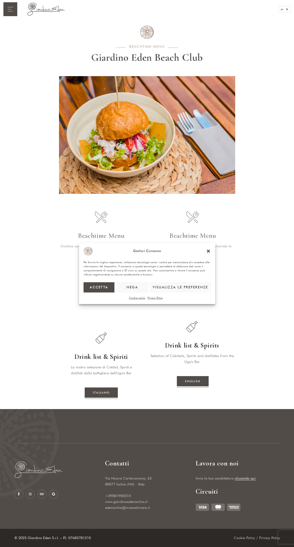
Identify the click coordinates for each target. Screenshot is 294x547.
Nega (132, 287)
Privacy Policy (155, 298)
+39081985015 (118, 496)
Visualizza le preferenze (180, 287)
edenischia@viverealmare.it (127, 507)
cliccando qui (245, 478)
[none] (284, 9)
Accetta (99, 287)
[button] (208, 251)
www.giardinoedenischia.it (126, 502)
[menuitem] (284, 9)
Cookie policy (137, 298)
